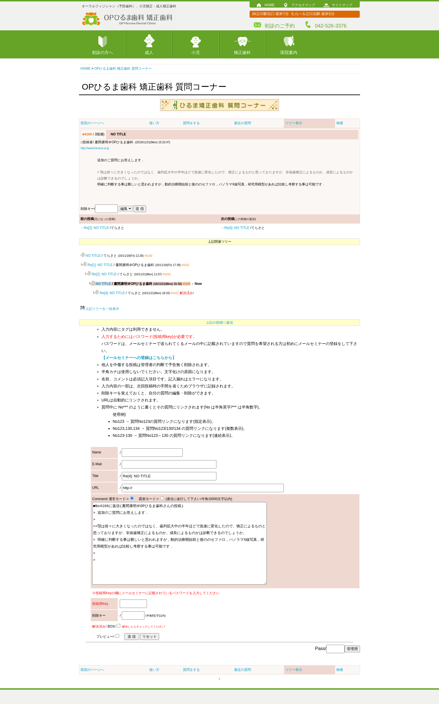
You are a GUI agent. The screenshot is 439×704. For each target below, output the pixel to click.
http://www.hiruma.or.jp (95, 148)
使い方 (154, 123)
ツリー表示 (293, 123)
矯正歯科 (242, 52)
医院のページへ (92, 123)
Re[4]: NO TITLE (109, 292)
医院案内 (288, 52)
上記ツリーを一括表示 (99, 307)
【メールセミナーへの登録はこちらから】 (138, 356)
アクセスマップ (303, 5)
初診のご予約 (279, 26)
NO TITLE (90, 255)
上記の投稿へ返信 (219, 321)
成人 (149, 52)
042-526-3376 (331, 26)
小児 (195, 52)
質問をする (191, 123)
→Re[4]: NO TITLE (235, 228)
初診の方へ (102, 52)
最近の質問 (242, 123)
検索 (339, 123)
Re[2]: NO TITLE (102, 274)
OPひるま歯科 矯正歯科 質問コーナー (123, 69)
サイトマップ (342, 5)
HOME (269, 5)
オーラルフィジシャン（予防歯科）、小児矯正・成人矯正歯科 (129, 6)
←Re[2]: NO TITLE (94, 228)
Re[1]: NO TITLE (97, 265)
